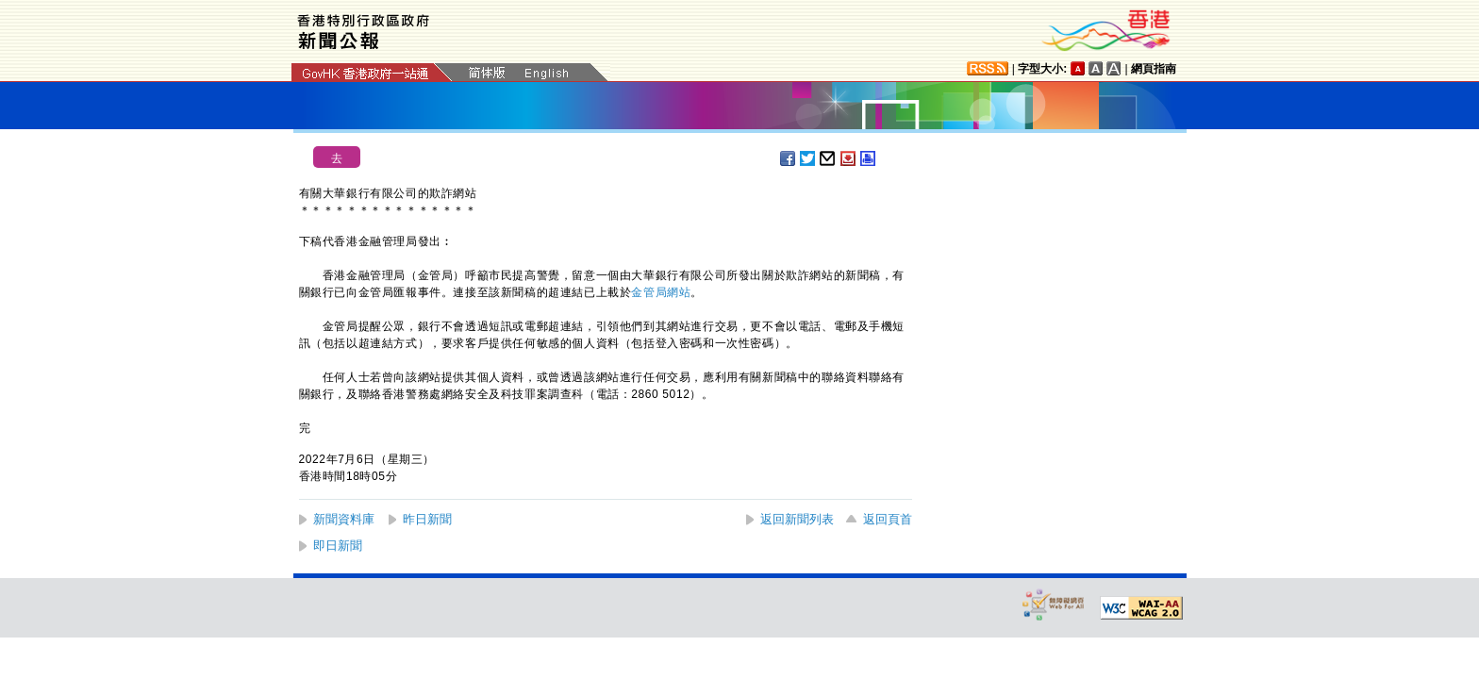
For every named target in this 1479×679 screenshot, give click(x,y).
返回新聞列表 (797, 519)
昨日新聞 (427, 519)
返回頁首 (887, 519)
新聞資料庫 (343, 519)
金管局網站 (660, 292)
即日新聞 (337, 545)
